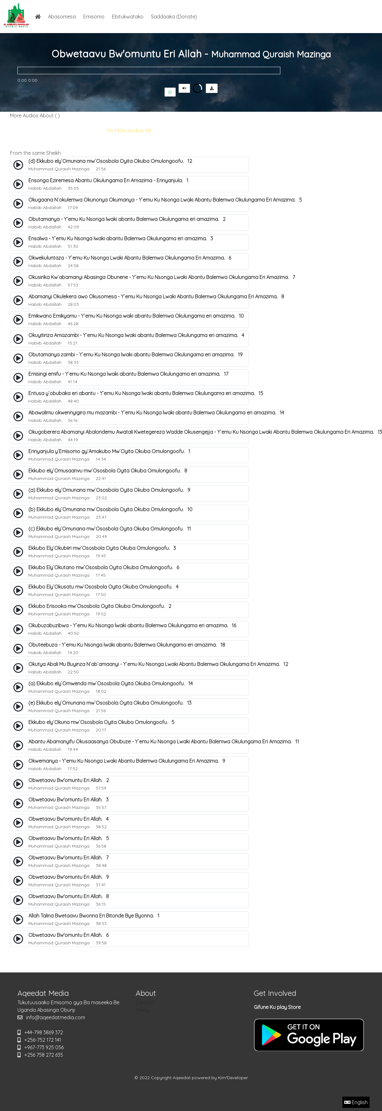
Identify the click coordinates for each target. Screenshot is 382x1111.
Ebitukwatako (127, 16)
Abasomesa (62, 16)
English (356, 1102)
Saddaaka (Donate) (174, 16)
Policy (142, 1010)
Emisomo (93, 16)
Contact (145, 1002)
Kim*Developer (233, 1077)
